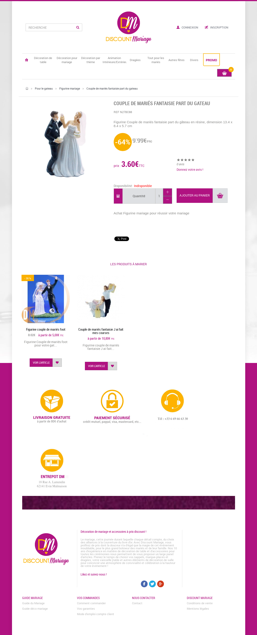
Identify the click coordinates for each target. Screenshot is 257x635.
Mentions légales (198, 609)
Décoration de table (43, 60)
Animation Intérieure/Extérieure (114, 60)
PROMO (211, 60)
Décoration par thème (90, 60)
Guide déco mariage (35, 609)
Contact (137, 603)
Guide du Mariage (33, 603)
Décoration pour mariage (67, 60)
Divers (194, 60)
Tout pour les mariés (155, 60)
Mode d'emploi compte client (95, 614)
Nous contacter (143, 598)
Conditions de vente (200, 603)
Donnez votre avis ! (190, 169)
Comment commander (91, 603)
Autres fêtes (176, 60)
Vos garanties (86, 609)
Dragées (135, 60)
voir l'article (41, 362)
